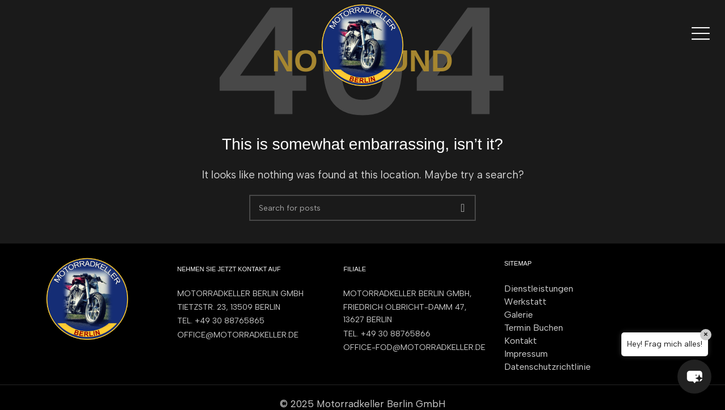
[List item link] (249, 321)
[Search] (362, 208)
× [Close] (705, 334)
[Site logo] (362, 44)
